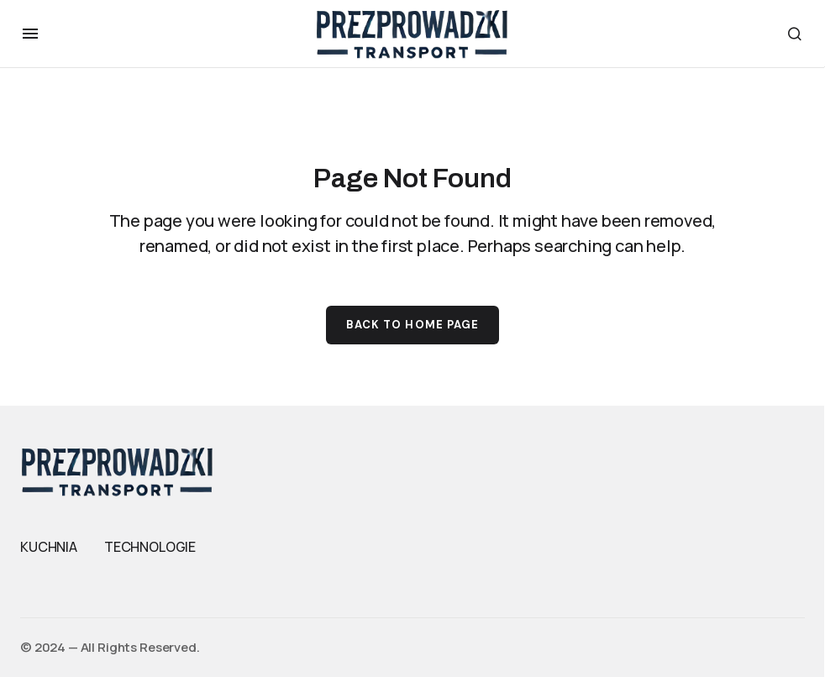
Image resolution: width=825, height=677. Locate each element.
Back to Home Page (412, 325)
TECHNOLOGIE (150, 547)
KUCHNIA (48, 547)
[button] (30, 34)
